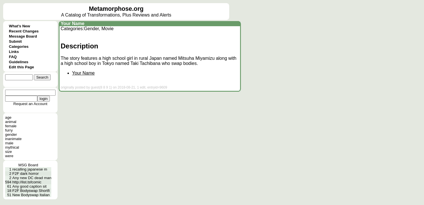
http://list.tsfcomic (26, 182)
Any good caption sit (29, 186)
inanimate (13, 139)
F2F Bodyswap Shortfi (31, 190)
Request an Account (30, 104)
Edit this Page (21, 67)
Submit (15, 41)
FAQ (13, 57)
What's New (19, 26)
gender (11, 134)
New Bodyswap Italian (31, 195)
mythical (12, 147)
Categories (18, 46)
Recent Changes (23, 31)
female (11, 126)
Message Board (23, 36)
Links (14, 52)
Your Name (72, 23)
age (8, 117)
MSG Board (28, 165)
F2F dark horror (25, 173)
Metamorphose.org (116, 8)
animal (10, 122)
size (8, 151)
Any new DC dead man (31, 178)
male (9, 143)
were (9, 156)
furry (9, 130)
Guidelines (18, 62)
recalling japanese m (29, 169)
